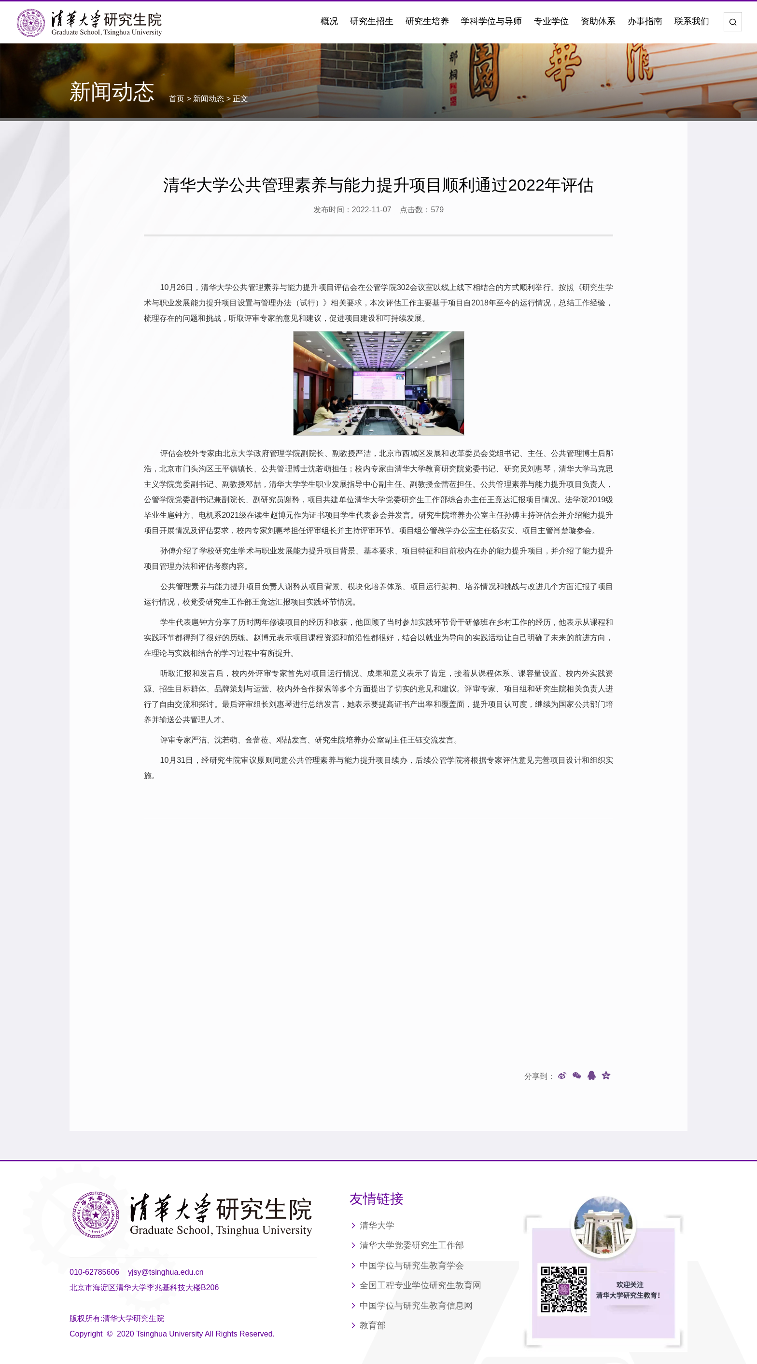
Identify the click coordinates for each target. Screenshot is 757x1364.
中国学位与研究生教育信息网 (416, 1262)
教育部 (373, 1282)
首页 (176, 99)
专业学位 (551, 21)
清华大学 (377, 1182)
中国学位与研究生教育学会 (412, 1222)
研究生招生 (371, 21)
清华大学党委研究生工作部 (412, 1202)
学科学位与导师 (491, 21)
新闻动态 (208, 99)
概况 (329, 21)
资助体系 (598, 21)
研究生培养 (427, 21)
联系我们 (691, 21)
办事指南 (645, 21)
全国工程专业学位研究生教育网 (420, 1242)
